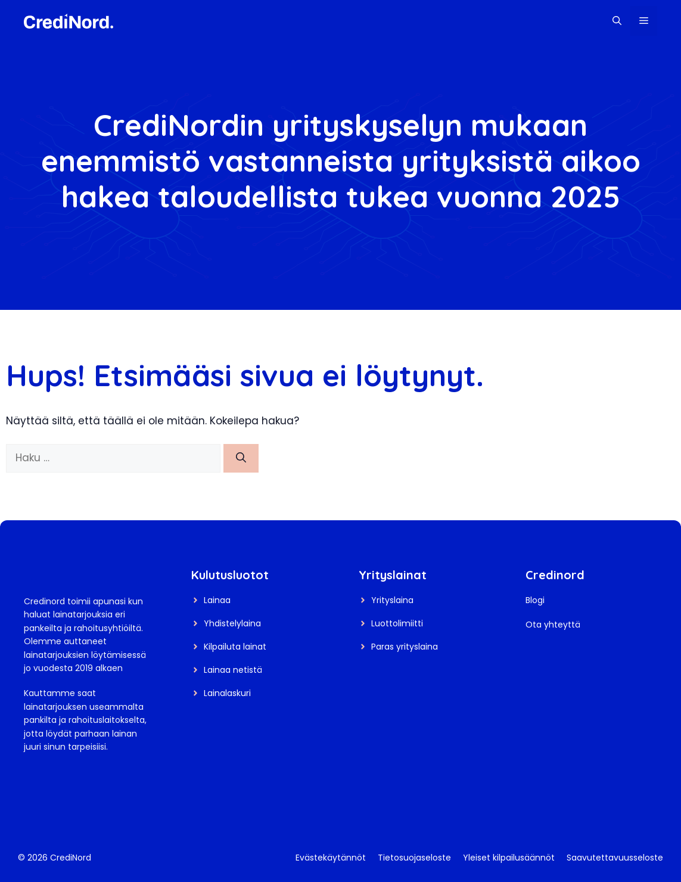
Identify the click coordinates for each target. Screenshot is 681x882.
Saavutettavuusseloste (615, 858)
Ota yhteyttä (552, 625)
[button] (617, 21)
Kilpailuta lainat (235, 647)
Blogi (535, 600)
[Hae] (241, 458)
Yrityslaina (392, 600)
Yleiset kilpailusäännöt (509, 858)
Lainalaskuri (227, 693)
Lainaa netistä (233, 670)
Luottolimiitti (397, 623)
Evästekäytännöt (331, 858)
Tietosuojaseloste (414, 858)
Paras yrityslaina (404, 647)
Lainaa (217, 600)
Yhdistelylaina (232, 623)
